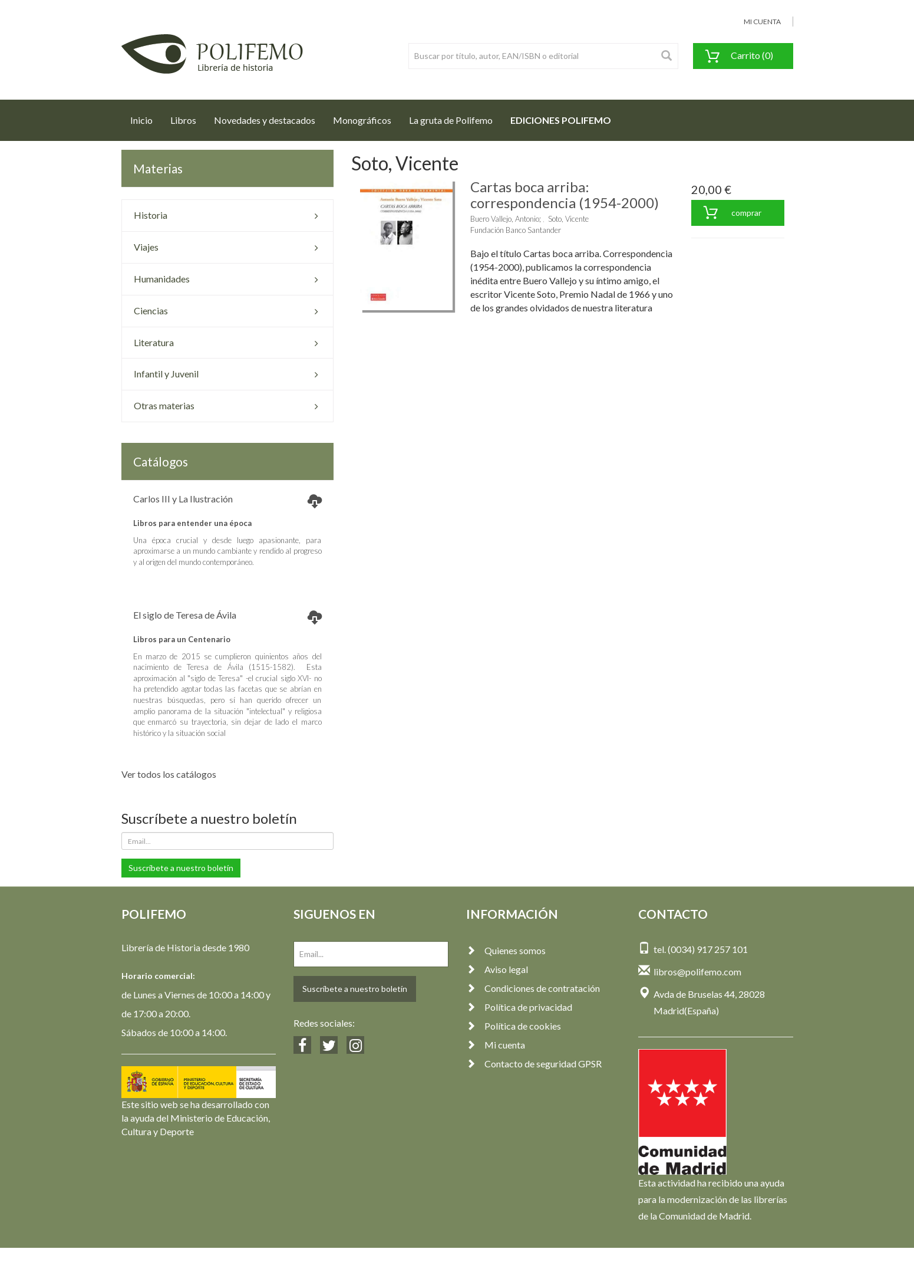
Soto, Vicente (568, 218)
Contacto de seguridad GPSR (534, 1063)
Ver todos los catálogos (168, 774)
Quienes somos (506, 950)
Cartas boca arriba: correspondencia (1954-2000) (564, 194)
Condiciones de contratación (533, 988)
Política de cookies (513, 1025)
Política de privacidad (519, 1007)
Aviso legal (497, 969)
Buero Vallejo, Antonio (504, 218)
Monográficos (362, 120)
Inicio (145, 117)
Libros (183, 120)
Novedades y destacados (264, 120)
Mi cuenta (495, 1044)
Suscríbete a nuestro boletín (180, 868)
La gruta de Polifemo (451, 120)
